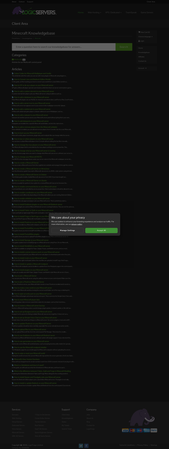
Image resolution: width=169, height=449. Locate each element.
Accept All (101, 230)
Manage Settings (67, 230)
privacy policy (76, 224)
